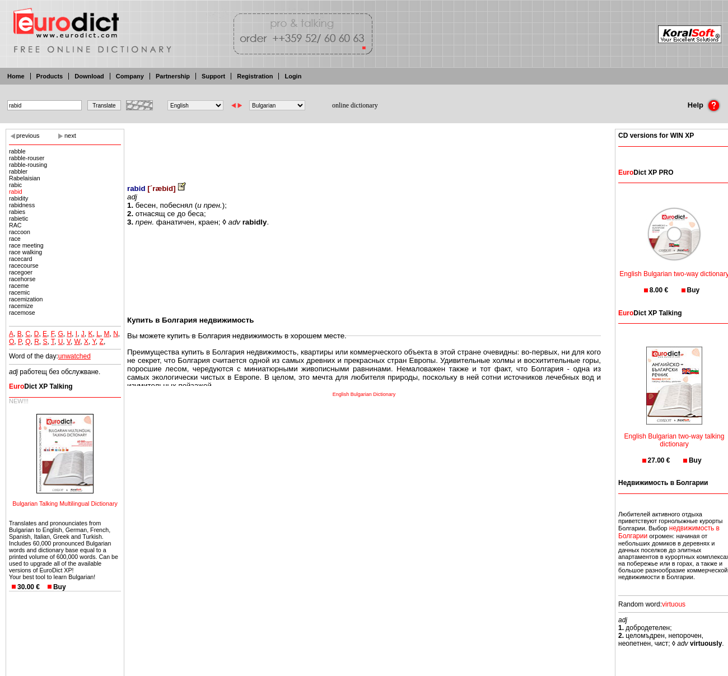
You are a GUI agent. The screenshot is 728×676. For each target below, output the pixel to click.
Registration (255, 76)
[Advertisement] (364, 148)
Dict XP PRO (645, 172)
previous (28, 135)
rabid (15, 191)
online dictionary (355, 105)
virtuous (673, 604)
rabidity (18, 198)
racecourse (24, 265)
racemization (26, 299)
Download (89, 76)
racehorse (22, 279)
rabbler (18, 171)
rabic (15, 184)
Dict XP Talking (41, 386)
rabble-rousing (28, 164)
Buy (59, 587)
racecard (20, 258)
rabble (17, 151)
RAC (15, 225)
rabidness (22, 205)
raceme (19, 285)
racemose (22, 312)
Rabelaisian (24, 178)
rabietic (18, 218)
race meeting (26, 245)
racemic (19, 292)
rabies (17, 211)
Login (292, 76)
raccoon (19, 232)
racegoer (20, 272)
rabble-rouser (26, 158)
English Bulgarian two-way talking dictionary (674, 433)
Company (130, 76)
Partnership (173, 76)
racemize (21, 305)
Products (49, 76)
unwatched (74, 356)
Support (213, 76)
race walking (25, 252)
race (15, 238)
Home (16, 76)
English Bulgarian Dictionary (364, 394)
